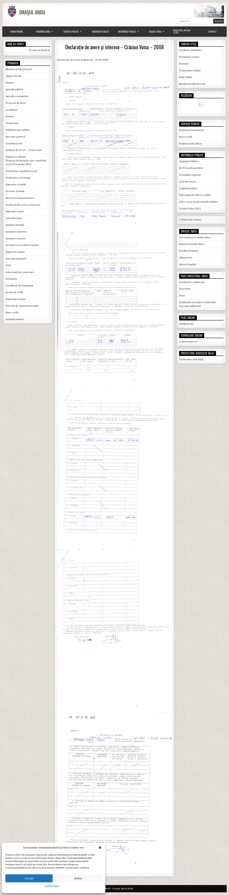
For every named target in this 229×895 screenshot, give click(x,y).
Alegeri (10, 82)
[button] (100, 847)
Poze (182, 295)
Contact (212, 31)
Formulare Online (189, 57)
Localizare (12, 109)
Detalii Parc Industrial (191, 282)
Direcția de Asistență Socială (22, 306)
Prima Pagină (16, 31)
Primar (10, 116)
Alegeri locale (13, 76)
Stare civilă (12, 312)
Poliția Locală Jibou (190, 143)
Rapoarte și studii (16, 184)
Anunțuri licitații (15, 225)
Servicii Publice (71, 31)
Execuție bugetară (16, 258)
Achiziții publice (15, 319)
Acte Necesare (187, 181)
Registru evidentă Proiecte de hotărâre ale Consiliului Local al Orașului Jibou (26, 160)
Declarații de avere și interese (23, 204)
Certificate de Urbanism (19, 285)
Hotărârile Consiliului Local (21, 171)
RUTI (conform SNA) (191, 168)
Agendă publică (14, 89)
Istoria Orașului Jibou (191, 244)
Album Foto (185, 257)
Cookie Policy (51, 886)
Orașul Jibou (155, 31)
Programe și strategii (18, 177)
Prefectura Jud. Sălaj (191, 359)
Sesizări (184, 63)
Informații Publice (127, 31)
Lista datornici (14, 218)
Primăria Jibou (43, 31)
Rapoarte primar (15, 252)
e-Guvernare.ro (188, 341)
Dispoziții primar (16, 299)
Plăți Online (185, 77)
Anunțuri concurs (16, 238)
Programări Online (190, 70)
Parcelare (185, 288)
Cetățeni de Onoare (190, 219)
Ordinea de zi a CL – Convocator (24, 150)
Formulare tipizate (190, 175)
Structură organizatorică (20, 198)
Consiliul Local (14, 143)
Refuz (78, 878)
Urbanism (11, 278)
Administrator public (17, 130)
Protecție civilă (14, 292)
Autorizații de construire (20, 272)
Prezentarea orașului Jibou (195, 237)
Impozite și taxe (15, 211)
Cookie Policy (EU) (190, 208)
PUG (8, 265)
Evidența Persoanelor (191, 130)
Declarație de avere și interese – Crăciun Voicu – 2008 (114, 47)
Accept (29, 878)
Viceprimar (12, 123)
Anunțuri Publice (100, 31)
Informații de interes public (195, 195)
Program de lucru (16, 103)
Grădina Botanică (188, 250)
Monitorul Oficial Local (18, 69)
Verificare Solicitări (190, 50)
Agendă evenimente (17, 96)
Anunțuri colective (16, 231)
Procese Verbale (15, 191)
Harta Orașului (187, 264)
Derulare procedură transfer (22, 245)
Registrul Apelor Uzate (181, 31)
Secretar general (15, 136)
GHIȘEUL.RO (186, 324)
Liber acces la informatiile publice (198, 201)
